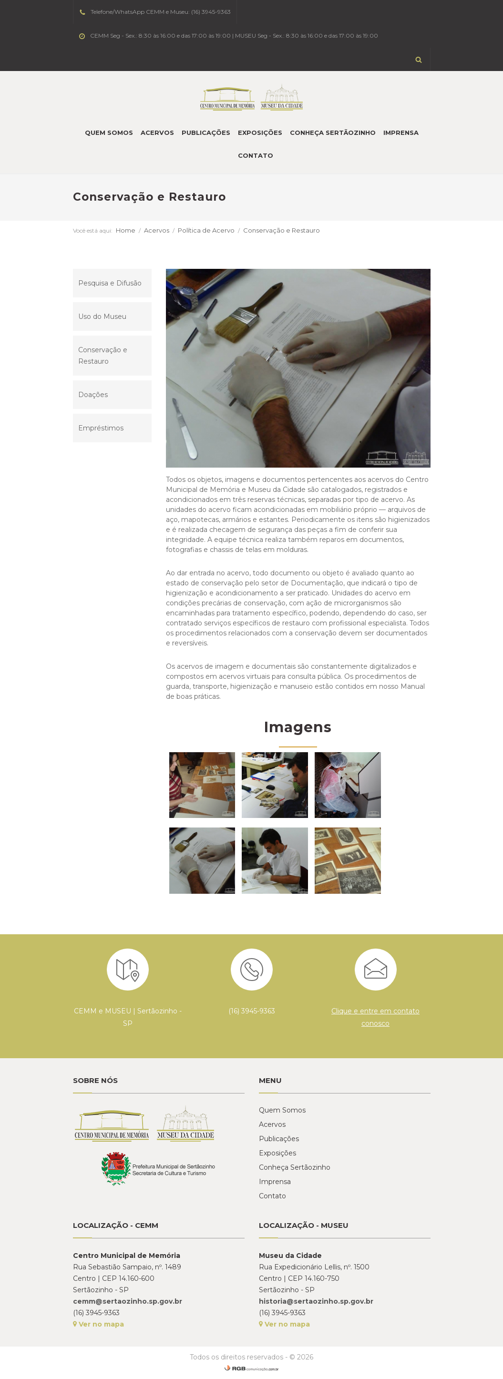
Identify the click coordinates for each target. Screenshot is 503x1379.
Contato (255, 155)
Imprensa (401, 132)
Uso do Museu (102, 316)
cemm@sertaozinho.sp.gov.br (127, 1301)
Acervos (157, 132)
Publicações (206, 132)
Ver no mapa (98, 1324)
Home (125, 230)
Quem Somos (109, 132)
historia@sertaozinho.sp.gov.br (316, 1301)
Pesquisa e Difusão (110, 283)
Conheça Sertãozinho (333, 132)
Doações (93, 394)
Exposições (260, 132)
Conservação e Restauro (281, 230)
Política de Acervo (206, 230)
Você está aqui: (93, 230)
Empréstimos (100, 428)
